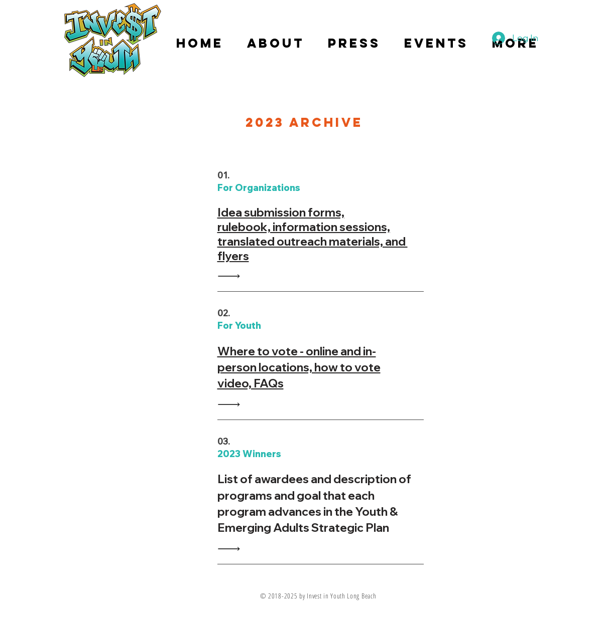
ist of (239, 479)
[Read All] (231, 276)
